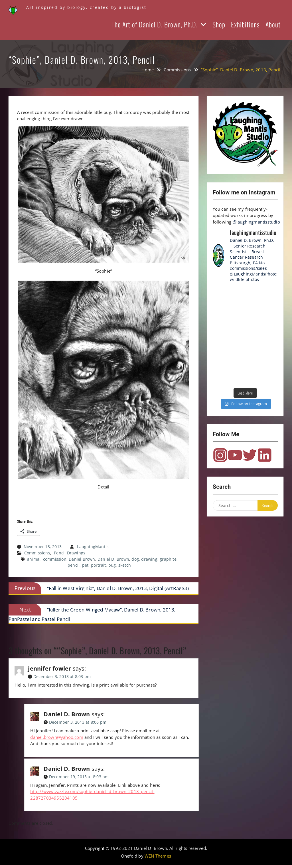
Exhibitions (245, 24)
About (273, 24)
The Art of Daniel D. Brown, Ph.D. (154, 24)
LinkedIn (264, 455)
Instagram (220, 455)
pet (85, 565)
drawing (149, 559)
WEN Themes (158, 856)
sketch (124, 565)
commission (54, 559)
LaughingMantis (93, 546)
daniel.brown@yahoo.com (56, 737)
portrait (98, 565)
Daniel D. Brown (113, 559)
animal (33, 559)
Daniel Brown (82, 559)
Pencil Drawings (69, 553)
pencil (74, 565)
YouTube (235, 455)
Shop (218, 24)
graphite (168, 559)
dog (135, 559)
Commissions (37, 553)
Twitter (249, 455)
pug (112, 565)
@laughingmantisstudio (256, 222)
